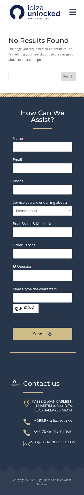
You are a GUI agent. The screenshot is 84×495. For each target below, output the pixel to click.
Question (26, 266)
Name (19, 138)
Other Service (25, 245)
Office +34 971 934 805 (52, 431)
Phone (19, 181)
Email (19, 159)
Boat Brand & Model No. (34, 223)
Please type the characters (36, 289)
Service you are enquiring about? (41, 202)
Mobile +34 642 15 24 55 (53, 421)
